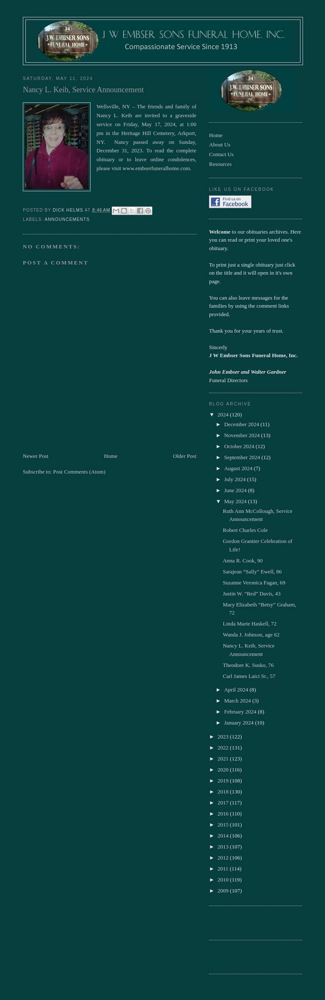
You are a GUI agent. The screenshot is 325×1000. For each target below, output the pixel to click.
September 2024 (243, 457)
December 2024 (242, 424)
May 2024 (236, 501)
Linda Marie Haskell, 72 (249, 623)
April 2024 (237, 689)
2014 (224, 835)
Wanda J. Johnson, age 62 (251, 634)
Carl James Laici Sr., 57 (249, 676)
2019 (224, 780)
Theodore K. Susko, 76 (248, 665)
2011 (224, 868)
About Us (219, 144)
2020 (224, 769)
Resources (220, 164)
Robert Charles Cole (245, 530)
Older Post (184, 456)
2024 (224, 414)
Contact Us (221, 154)
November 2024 (242, 435)
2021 (224, 758)
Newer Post (35, 456)
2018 (224, 791)
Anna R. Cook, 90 (242, 560)
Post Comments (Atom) (79, 471)
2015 (224, 824)
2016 (224, 813)
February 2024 (241, 711)
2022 (224, 747)
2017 (224, 802)
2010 (224, 879)
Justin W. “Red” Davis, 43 (252, 593)
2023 (224, 736)
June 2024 (236, 490)
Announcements (67, 219)
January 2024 (239, 722)
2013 (224, 846)
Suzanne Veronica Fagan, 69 (254, 582)
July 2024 (235, 479)
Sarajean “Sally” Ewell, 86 (252, 571)
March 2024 (238, 700)
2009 (224, 890)
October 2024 (240, 446)
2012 (224, 857)
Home (111, 456)
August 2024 (239, 468)
